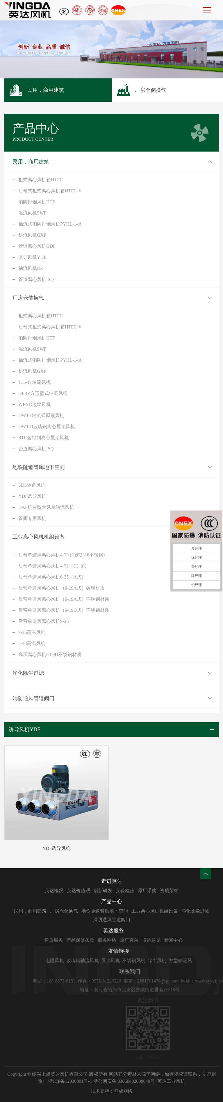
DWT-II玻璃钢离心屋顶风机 (46, 426)
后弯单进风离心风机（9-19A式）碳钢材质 (61, 588)
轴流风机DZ (30, 268)
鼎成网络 (123, 1091)
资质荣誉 (204, 890)
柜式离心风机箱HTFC (40, 179)
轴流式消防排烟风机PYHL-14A (50, 224)
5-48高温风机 (31, 643)
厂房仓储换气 (28, 298)
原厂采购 (182, 890)
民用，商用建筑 (31, 162)
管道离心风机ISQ (36, 279)
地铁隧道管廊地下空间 (39, 467)
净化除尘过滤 (28, 673)
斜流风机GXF (32, 235)
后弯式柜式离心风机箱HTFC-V (50, 190)
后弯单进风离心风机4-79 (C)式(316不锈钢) (61, 554)
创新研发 (138, 890)
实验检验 (160, 890)
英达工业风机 (171, 1081)
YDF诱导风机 (32, 496)
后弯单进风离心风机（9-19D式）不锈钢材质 (63, 610)
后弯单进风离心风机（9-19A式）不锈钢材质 (63, 599)
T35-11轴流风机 (34, 382)
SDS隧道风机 (31, 485)
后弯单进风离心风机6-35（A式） (52, 576)
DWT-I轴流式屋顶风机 (41, 415)
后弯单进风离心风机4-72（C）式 (52, 565)
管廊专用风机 (32, 518)
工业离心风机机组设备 (39, 537)
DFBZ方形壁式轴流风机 (42, 393)
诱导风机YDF (32, 257)
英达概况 (89, 890)
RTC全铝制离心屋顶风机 (43, 437)
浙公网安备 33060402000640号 (124, 1081)
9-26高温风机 (31, 632)
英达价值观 (113, 890)
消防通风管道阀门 (33, 698)
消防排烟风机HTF (36, 201)
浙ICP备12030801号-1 (70, 1081)
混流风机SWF (32, 212)
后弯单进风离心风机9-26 (43, 621)
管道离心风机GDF (37, 246)
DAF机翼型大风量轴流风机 (46, 507)
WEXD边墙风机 (34, 404)
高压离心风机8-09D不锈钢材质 (49, 654)
